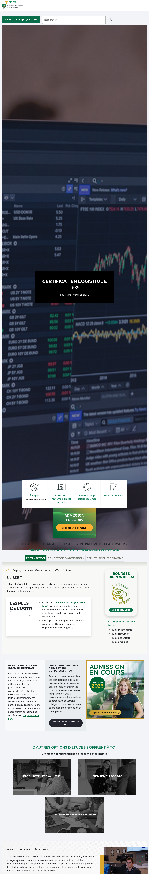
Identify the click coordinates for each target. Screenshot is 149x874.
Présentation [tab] (35, 558)
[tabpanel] (74, 608)
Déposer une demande (74, 527)
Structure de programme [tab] (105, 558)
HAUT (142, 860)
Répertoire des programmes (21, 19)
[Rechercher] (74, 20)
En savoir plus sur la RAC (66, 723)
